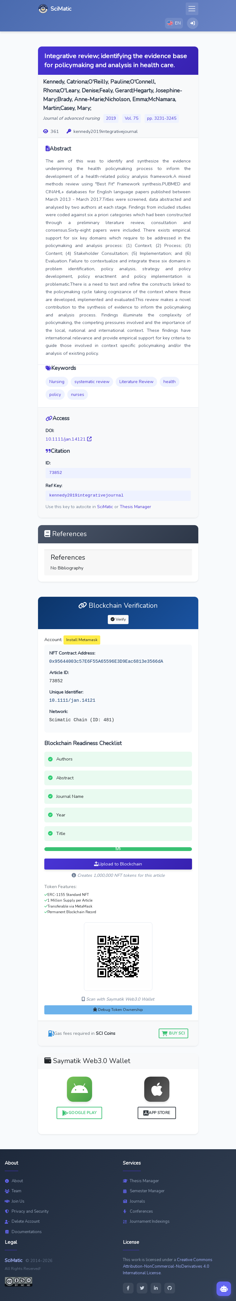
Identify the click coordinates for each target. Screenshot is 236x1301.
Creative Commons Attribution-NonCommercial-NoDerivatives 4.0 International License (167, 1266)
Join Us (15, 1201)
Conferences (138, 1211)
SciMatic (105, 507)
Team (13, 1191)
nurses (77, 395)
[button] (174, 23)
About (14, 1181)
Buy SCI (173, 1033)
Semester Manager (144, 1191)
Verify (118, 619)
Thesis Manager (135, 507)
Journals (134, 1201)
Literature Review (136, 382)
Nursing (56, 382)
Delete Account (22, 1221)
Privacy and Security (27, 1211)
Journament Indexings (146, 1221)
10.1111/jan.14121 (68, 439)
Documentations (23, 1232)
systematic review (91, 382)
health (169, 382)
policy (55, 395)
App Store (156, 1113)
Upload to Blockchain (118, 864)
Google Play (79, 1113)
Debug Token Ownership (118, 1009)
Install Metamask (81, 639)
